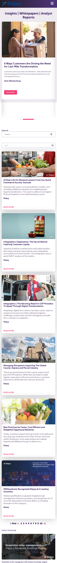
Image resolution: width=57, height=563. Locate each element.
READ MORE (8, 207)
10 (41, 523)
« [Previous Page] (18, 523)
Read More (11, 92)
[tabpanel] (28, 69)
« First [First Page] (13, 523)
